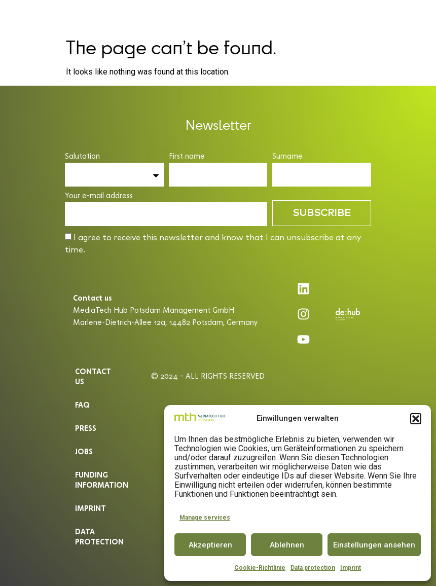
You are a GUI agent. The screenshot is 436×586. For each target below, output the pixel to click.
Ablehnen (287, 545)
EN (415, 16)
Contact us (93, 376)
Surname (287, 156)
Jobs (84, 451)
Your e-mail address (99, 196)
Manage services (204, 517)
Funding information (100, 480)
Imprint (350, 567)
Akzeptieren (210, 545)
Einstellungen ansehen (374, 545)
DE (397, 16)
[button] (416, 419)
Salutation (82, 156)
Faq (82, 405)
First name (187, 156)
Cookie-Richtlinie (259, 567)
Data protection (312, 567)
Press (85, 428)
